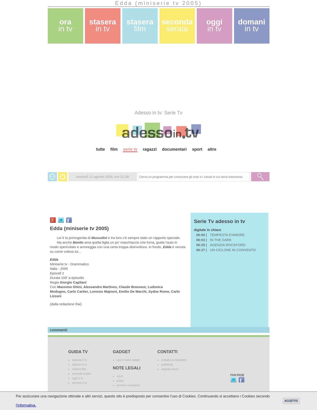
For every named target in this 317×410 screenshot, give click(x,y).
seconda (177, 25)
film (114, 149)
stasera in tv (79, 360)
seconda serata (81, 373)
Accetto (291, 400)
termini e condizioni (128, 385)
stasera (102, 25)
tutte (100, 149)
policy (120, 380)
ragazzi (150, 149)
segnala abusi (169, 369)
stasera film (79, 369)
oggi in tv (77, 378)
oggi (214, 25)
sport (197, 149)
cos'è (120, 376)
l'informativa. (26, 405)
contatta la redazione (174, 360)
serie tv (130, 149)
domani (251, 25)
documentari (174, 149)
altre (212, 149)
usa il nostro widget (128, 360)
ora (65, 25)
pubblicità (167, 364)
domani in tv (79, 382)
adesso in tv (79, 364)
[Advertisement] (158, 76)
